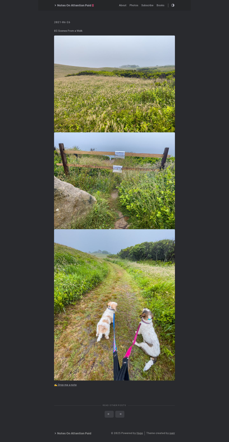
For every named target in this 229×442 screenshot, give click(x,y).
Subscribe (147, 5)
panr (172, 433)
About (122, 5)
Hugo (140, 433)
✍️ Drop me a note (65, 384)
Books (160, 5)
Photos (134, 5)
